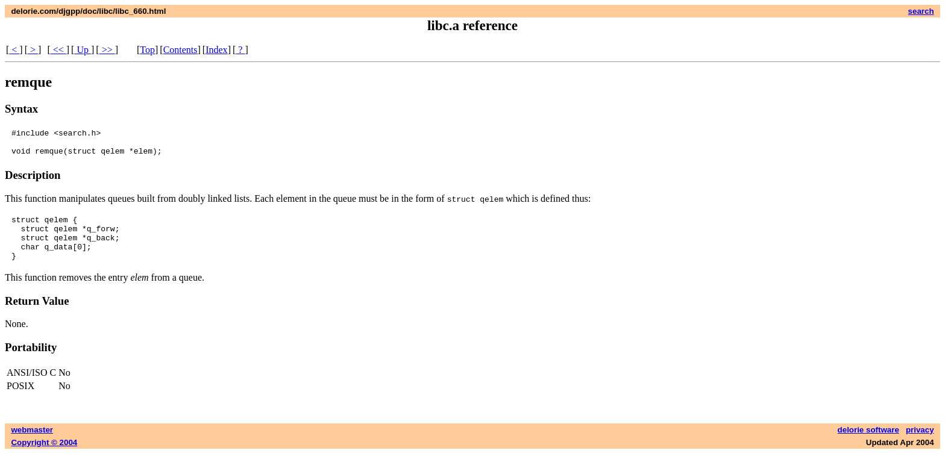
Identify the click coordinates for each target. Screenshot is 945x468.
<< (58, 50)
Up (82, 50)
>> (107, 50)
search (921, 11)
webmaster (32, 444)
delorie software (868, 444)
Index (216, 50)
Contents (180, 50)
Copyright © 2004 (44, 456)
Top (147, 50)
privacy (920, 444)
